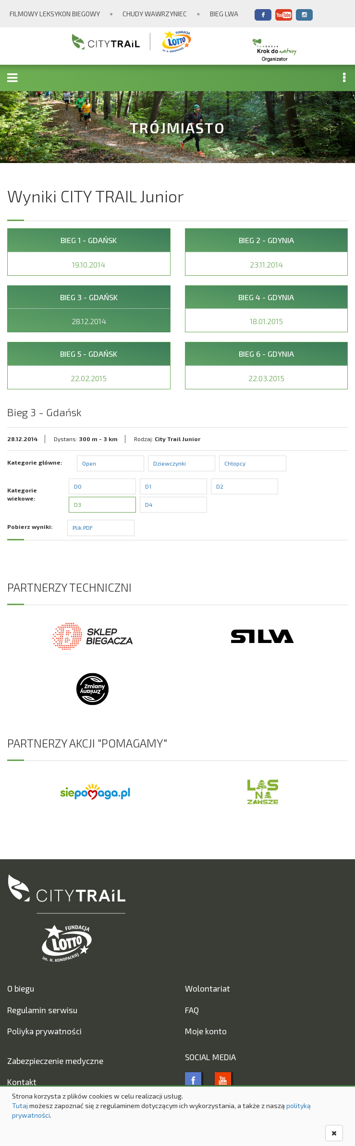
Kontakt (22, 1082)
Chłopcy (234, 463)
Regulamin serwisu (42, 1010)
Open (89, 463)
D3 (77, 504)
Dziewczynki (169, 463)
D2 (219, 486)
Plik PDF (83, 527)
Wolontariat (207, 988)
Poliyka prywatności (44, 1031)
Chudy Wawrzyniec (154, 14)
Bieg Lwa (224, 14)
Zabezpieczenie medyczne (55, 1060)
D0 (78, 486)
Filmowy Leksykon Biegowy (55, 14)
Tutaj (20, 1105)
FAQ (192, 1010)
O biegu (20, 988)
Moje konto (206, 1031)
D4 (149, 504)
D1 (148, 486)
